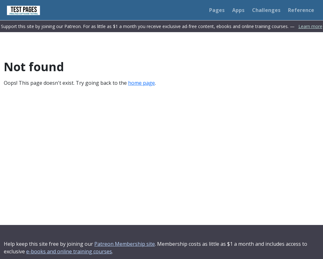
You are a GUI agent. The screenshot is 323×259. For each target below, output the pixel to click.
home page (141, 82)
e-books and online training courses (69, 251)
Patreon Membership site (124, 243)
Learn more (310, 26)
